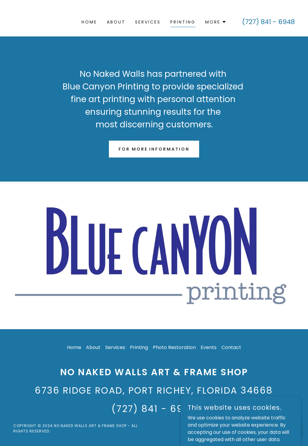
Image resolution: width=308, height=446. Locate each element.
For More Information (154, 149)
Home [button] (74, 347)
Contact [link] (231, 347)
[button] (215, 22)
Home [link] (89, 22)
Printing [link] (183, 22)
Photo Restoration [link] (174, 347)
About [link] (116, 22)
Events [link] (209, 347)
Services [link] (148, 22)
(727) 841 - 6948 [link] (268, 22)
